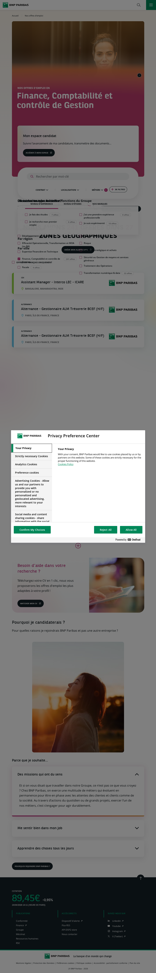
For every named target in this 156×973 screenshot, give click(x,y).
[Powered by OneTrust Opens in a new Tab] (129, 540)
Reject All (106, 529)
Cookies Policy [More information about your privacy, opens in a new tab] (65, 464)
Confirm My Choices (32, 529)
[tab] (31, 448)
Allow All (131, 529)
